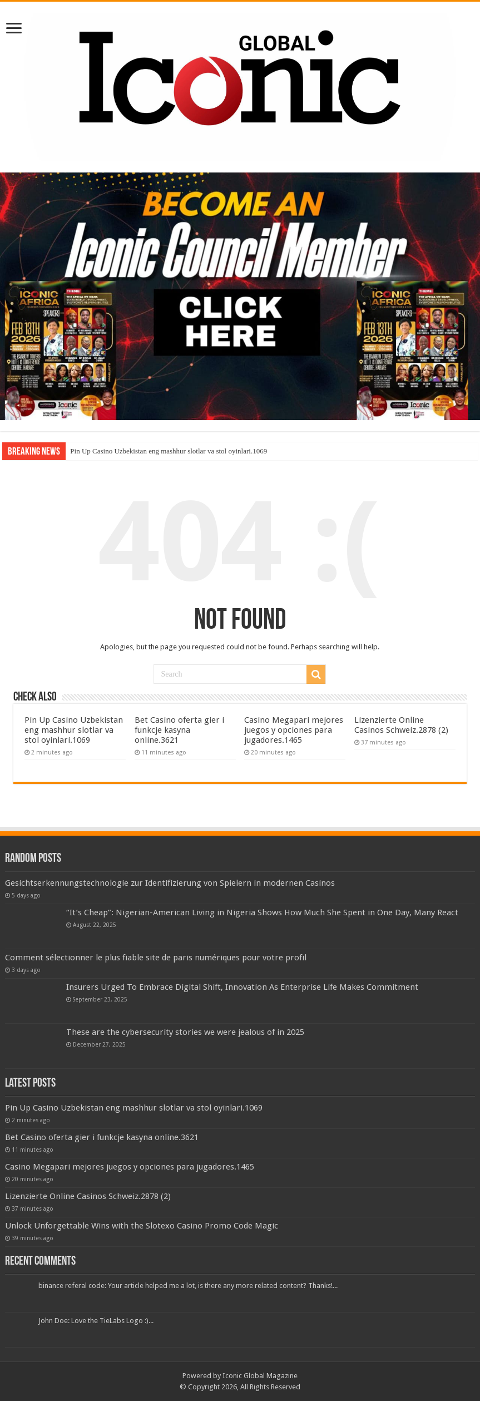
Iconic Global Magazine (260, 1376)
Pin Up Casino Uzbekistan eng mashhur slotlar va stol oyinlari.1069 (168, 451)
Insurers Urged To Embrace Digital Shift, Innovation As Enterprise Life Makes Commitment (242, 987)
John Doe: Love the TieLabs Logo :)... (96, 1320)
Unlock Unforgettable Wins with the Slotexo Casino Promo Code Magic (141, 1226)
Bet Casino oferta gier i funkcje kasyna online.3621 (179, 730)
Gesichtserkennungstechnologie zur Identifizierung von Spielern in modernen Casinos (170, 883)
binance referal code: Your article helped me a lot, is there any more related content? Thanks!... (188, 1285)
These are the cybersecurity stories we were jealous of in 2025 (185, 1032)
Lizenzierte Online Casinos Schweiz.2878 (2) (401, 725)
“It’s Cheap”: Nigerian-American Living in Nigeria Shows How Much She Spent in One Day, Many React (262, 912)
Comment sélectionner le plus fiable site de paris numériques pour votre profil (155, 958)
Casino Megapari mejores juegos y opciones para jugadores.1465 (293, 730)
